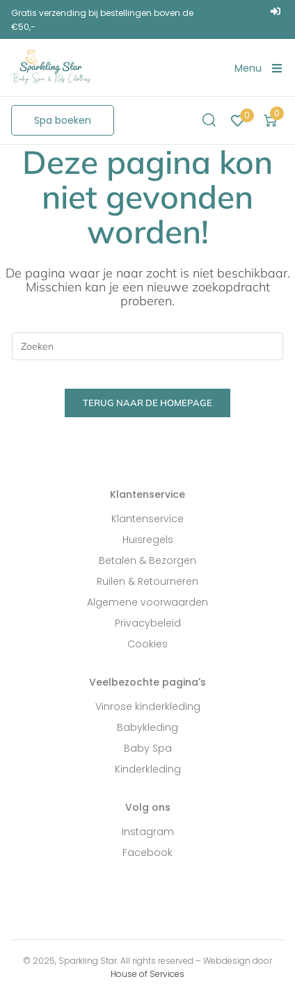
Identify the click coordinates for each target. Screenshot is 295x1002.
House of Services (147, 974)
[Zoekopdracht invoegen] (147, 346)
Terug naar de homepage (147, 402)
